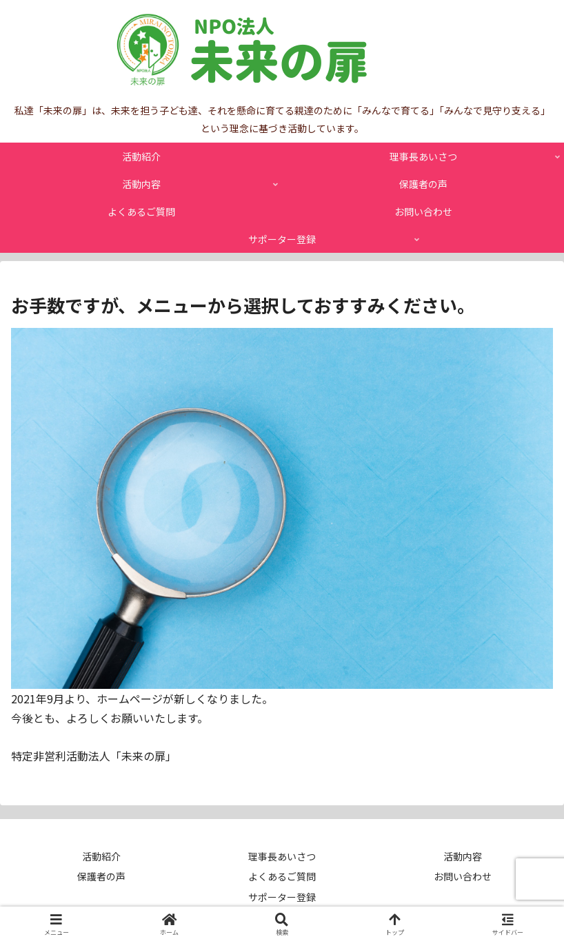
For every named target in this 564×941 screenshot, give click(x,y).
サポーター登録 (282, 897)
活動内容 (462, 856)
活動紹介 (101, 856)
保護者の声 (101, 876)
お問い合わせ (463, 876)
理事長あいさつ (282, 856)
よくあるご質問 (282, 876)
